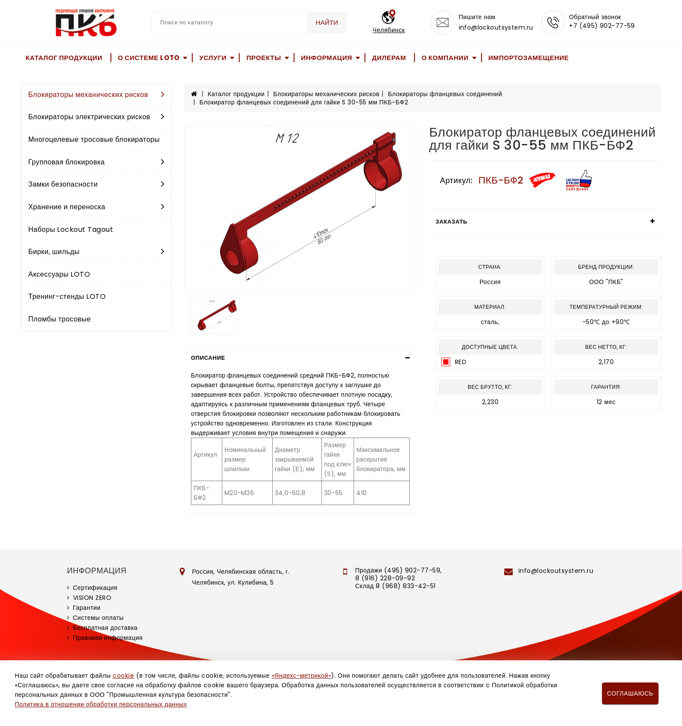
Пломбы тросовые (59, 319)
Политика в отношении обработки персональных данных (101, 704)
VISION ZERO (92, 598)
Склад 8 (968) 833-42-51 (395, 586)
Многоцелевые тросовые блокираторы (94, 139)
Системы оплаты (98, 618)
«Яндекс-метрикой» (301, 675)
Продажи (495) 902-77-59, (398, 570)
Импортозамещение (528, 57)
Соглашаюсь (630, 693)
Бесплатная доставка (105, 628)
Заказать (452, 221)
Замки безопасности (96, 184)
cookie (123, 675)
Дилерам (389, 57)
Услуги (213, 57)
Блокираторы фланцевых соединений (445, 94)
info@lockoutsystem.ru (494, 28)
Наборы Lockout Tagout (70, 229)
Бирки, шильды (96, 252)
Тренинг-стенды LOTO (67, 296)
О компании (444, 57)
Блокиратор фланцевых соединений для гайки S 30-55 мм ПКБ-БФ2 (304, 102)
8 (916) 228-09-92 (385, 578)
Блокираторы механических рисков (96, 95)
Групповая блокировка (96, 162)
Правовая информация (108, 638)
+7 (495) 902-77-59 (603, 27)
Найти (325, 22)
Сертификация (95, 588)
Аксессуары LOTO (59, 274)
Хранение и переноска (96, 207)
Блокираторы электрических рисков (96, 117)
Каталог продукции (64, 57)
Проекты (263, 57)
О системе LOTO (149, 57)
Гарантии (87, 608)
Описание (208, 358)
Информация (326, 57)
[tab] (300, 358)
